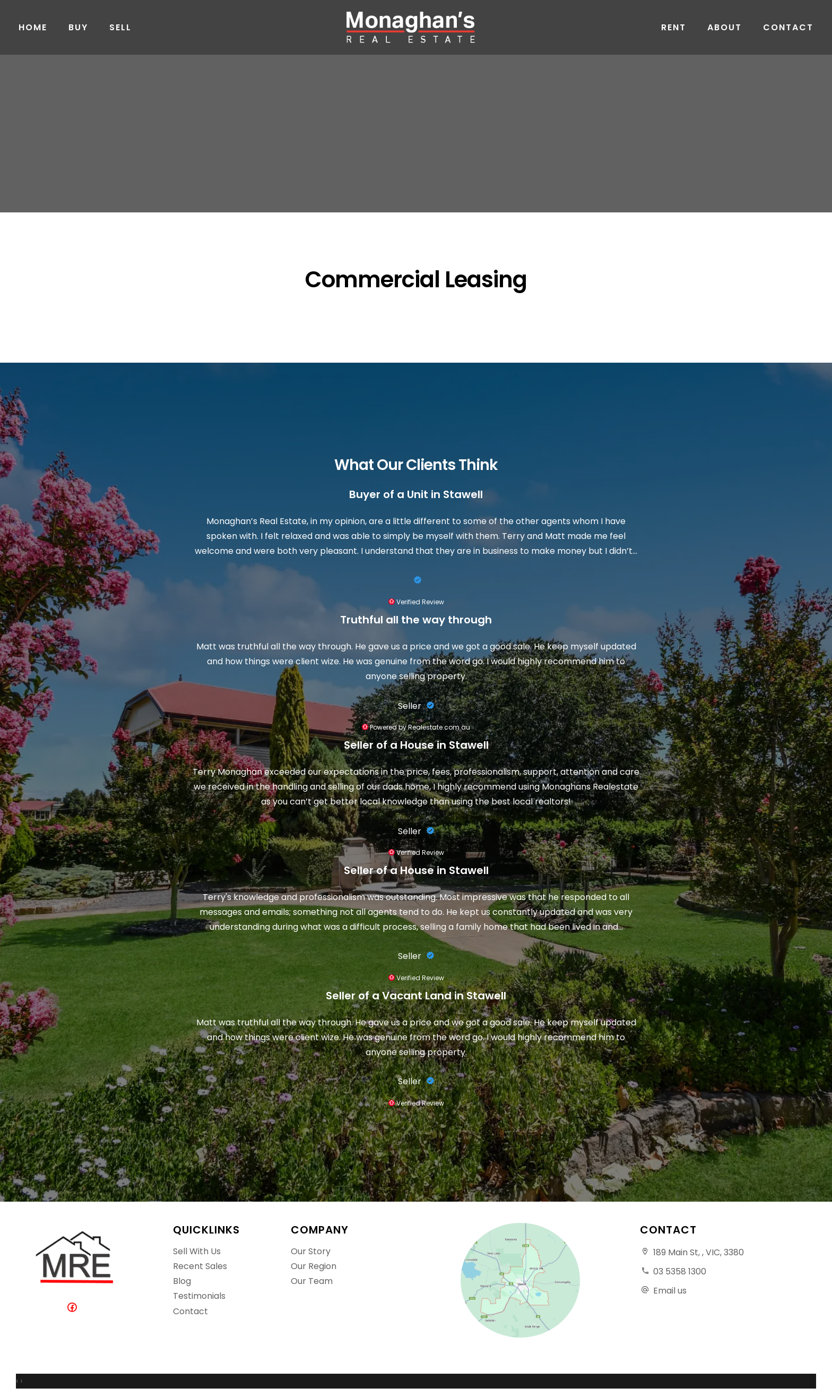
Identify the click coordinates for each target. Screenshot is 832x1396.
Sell (120, 31)
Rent (673, 31)
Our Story (311, 1251)
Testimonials (199, 1296)
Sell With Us (197, 1251)
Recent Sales (200, 1266)
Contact (788, 31)
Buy (78, 31)
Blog (182, 1281)
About (724, 31)
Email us (670, 1290)
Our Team (312, 1281)
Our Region (313, 1266)
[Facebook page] (75, 1308)
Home (33, 31)
